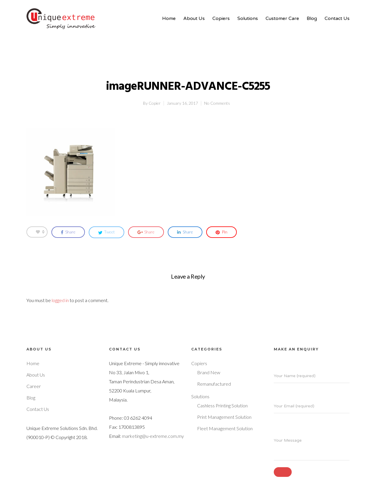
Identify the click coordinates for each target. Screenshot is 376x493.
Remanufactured (214, 384)
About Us (194, 18)
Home (169, 18)
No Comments (217, 103)
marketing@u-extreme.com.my (153, 436)
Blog (312, 18)
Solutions (247, 18)
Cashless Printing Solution (222, 405)
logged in (60, 300)
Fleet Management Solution (225, 428)
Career (33, 386)
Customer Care (282, 18)
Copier (155, 103)
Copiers (221, 18)
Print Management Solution (224, 417)
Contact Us (337, 18)
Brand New (208, 372)
